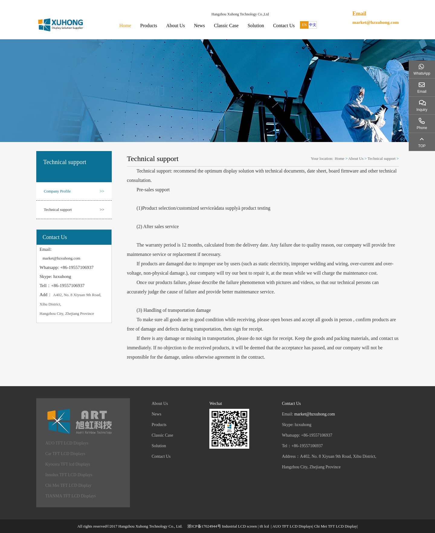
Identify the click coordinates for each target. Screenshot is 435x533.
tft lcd (264, 526)
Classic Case (226, 25)
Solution (256, 25)
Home (125, 25)
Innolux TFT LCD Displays (68, 475)
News (199, 25)
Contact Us (284, 25)
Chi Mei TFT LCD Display (68, 485)
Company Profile (74, 191)
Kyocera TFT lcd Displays (67, 464)
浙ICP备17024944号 (204, 526)
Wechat (215, 403)
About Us (175, 25)
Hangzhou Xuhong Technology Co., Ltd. (150, 526)
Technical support (74, 210)
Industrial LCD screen (239, 526)
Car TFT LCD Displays (65, 453)
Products (148, 25)
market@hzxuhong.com (375, 22)
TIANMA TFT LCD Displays (70, 496)
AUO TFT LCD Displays (66, 443)
